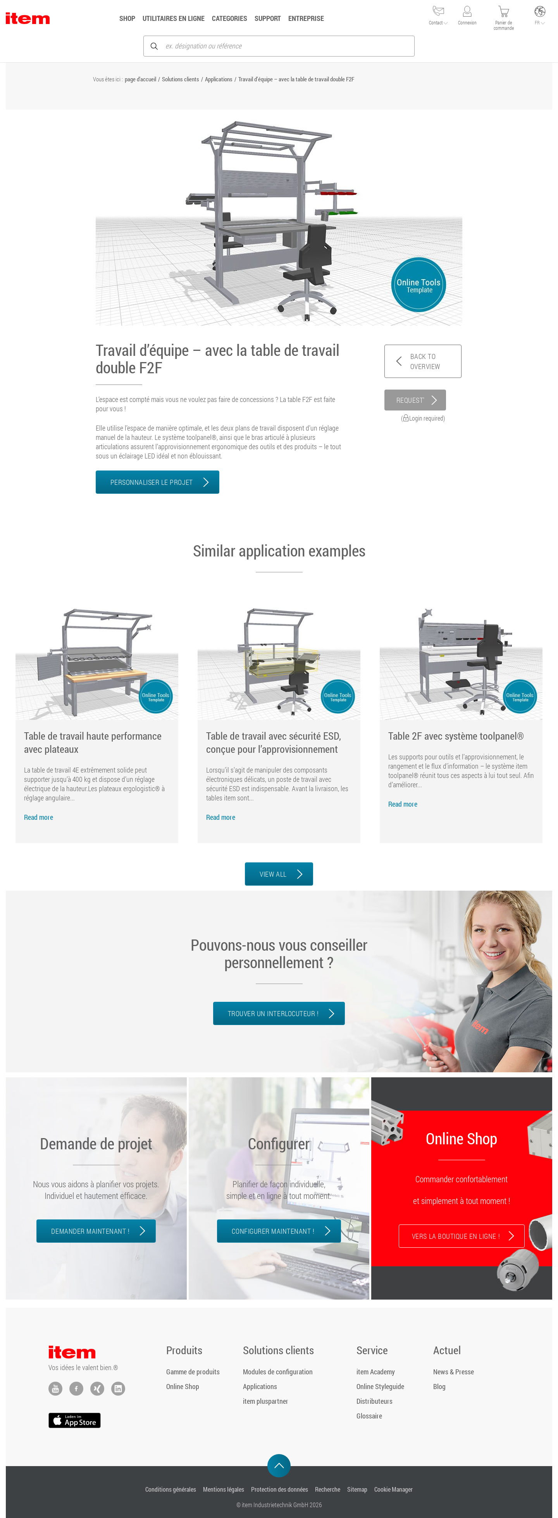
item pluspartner (265, 1401)
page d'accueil (140, 79)
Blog (439, 1386)
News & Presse (453, 1371)
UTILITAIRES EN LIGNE (174, 18)
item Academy (375, 1371)
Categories (229, 18)
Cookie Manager (393, 1489)
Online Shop (182, 1386)
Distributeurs (374, 1401)
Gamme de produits (193, 1371)
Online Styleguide (380, 1386)
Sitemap (357, 1489)
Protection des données (279, 1489)
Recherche (327, 1489)
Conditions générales (170, 1489)
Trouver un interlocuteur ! (273, 1013)
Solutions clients (180, 79)
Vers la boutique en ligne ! (456, 1236)
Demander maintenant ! (90, 1231)
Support (268, 18)
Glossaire (369, 1415)
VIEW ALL (273, 874)
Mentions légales (223, 1489)
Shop (127, 18)
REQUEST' (410, 400)
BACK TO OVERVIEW (425, 361)
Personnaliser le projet (151, 482)
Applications (218, 79)
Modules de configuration (278, 1371)
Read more (38, 817)
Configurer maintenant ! (273, 1231)
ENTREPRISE (306, 18)
